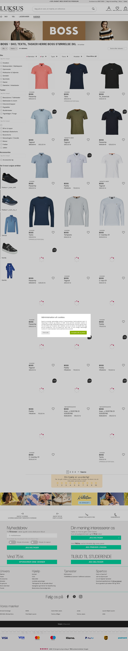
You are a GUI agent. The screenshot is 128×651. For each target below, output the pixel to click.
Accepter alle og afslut (78, 332)
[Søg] (93, 9)
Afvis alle (45, 332)
